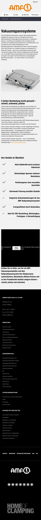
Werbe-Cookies (16, 248)
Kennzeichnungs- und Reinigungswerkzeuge (12, 396)
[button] (36, 1)
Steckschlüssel (5, 381)
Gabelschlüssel (5, 384)
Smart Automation (6, 404)
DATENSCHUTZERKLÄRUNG (24, 453)
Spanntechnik (5, 19)
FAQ (37, 453)
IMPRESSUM (12, 453)
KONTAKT (4, 453)
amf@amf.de (9, 315)
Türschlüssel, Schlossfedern (8, 438)
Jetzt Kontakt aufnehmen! (18, 142)
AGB (33, 453)
